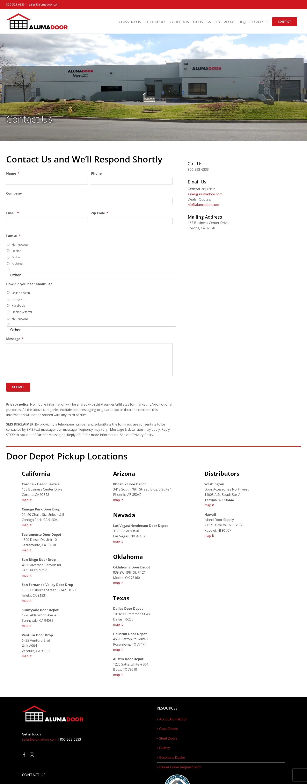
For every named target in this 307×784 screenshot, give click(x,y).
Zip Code (99, 213)
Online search (21, 293)
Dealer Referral (22, 312)
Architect (17, 264)
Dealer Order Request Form (180, 767)
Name (13, 173)
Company (14, 193)
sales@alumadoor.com (44, 4)
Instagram (18, 299)
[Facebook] (24, 755)
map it (26, 500)
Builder (16, 257)
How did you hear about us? (29, 284)
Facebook (18, 305)
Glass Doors (168, 728)
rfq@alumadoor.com (203, 204)
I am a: (13, 236)
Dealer (16, 251)
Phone (96, 173)
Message (15, 339)
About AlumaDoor (173, 719)
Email (12, 213)
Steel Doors (168, 738)
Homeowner (20, 244)
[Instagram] (32, 755)
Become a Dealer (172, 757)
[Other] (92, 275)
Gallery (164, 748)
